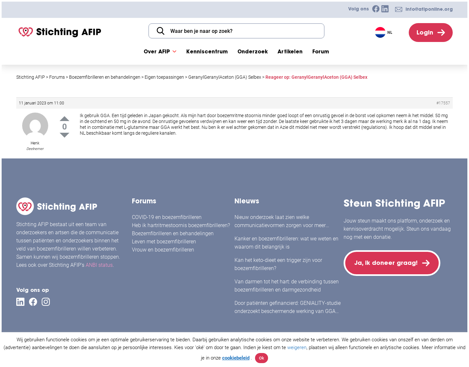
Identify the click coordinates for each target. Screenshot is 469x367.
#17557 (443, 103)
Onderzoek (252, 51)
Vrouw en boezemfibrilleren (163, 250)
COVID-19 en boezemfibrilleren (167, 217)
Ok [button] (261, 358)
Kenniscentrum (207, 51)
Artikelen (290, 51)
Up (64, 118)
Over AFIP (157, 51)
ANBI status (99, 265)
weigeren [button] (296, 347)
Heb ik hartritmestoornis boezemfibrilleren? (181, 225)
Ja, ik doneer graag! (386, 262)
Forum (320, 51)
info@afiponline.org (429, 9)
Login (425, 32)
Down (64, 135)
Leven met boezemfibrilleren (164, 241)
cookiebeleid (235, 358)
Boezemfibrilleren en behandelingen (173, 233)
